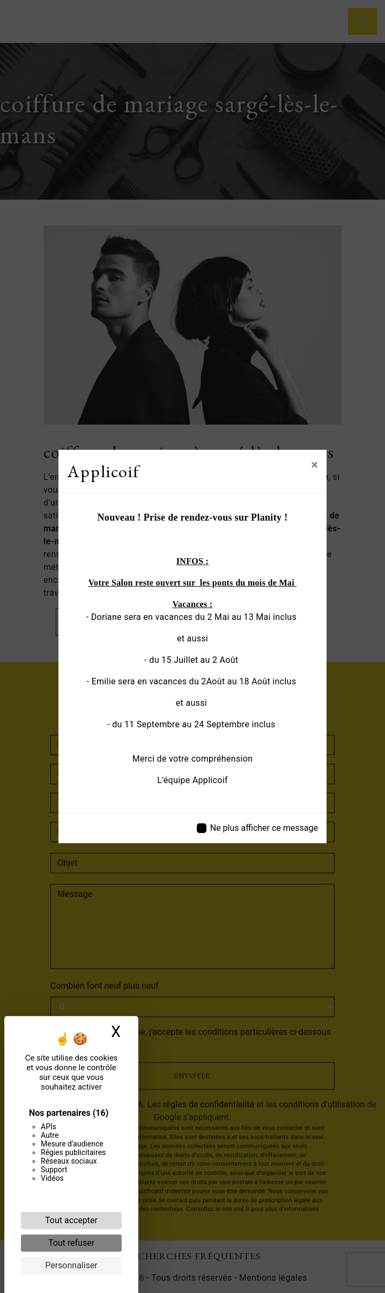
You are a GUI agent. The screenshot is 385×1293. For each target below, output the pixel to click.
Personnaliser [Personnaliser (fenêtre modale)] (71, 1265)
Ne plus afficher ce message (264, 828)
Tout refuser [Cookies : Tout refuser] (71, 1243)
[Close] (314, 465)
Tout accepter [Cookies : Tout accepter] (71, 1220)
